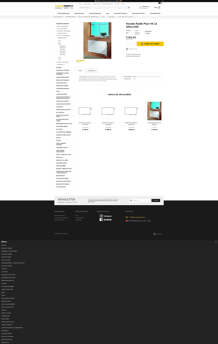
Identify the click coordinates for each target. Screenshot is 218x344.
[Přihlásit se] (141, 8)
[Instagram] (106, 216)
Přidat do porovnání (131, 49)
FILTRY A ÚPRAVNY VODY (63, 154)
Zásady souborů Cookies (59, 215)
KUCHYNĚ (59, 129)
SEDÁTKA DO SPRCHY (62, 101)
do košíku (150, 44)
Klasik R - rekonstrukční (63, 62)
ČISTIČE (58, 140)
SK (161, 3)
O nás (80, 4)
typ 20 (59, 42)
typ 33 (59, 59)
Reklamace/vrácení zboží (108, 4)
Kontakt (122, 4)
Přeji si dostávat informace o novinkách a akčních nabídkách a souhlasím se (103, 200)
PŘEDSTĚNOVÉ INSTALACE (64, 124)
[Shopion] (157, 234)
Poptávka (117, 4)
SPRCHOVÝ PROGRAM (62, 80)
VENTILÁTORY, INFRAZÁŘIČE (60, 151)
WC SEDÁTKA (60, 112)
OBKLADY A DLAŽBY (62, 160)
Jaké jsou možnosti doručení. (134, 56)
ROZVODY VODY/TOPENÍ (63, 181)
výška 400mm (63, 47)
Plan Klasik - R (61, 64)
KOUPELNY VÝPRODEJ (62, 70)
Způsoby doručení (96, 4)
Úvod (77, 215)
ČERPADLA (59, 157)
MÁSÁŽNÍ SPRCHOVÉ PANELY (62, 120)
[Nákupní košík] (159, 7)
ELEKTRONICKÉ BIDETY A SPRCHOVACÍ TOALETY (63, 97)
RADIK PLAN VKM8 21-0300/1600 (108, 124)
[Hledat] (128, 7)
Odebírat (156, 200)
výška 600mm (63, 51)
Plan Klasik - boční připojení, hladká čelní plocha (64, 32)
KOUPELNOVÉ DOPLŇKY (138, 13)
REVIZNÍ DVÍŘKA (61, 166)
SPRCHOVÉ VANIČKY (62, 86)
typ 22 (59, 57)
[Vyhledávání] (105, 7)
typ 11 (59, 40)
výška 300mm (63, 46)
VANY (107, 13)
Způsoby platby (87, 4)
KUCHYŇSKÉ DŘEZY (155, 13)
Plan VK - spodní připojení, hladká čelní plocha (64, 37)
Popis (80, 70)
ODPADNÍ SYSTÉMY (62, 147)
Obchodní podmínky (80, 217)
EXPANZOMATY (60, 176)
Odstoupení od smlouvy (59, 220)
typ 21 (59, 44)
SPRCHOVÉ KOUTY (79, 13)
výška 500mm (63, 49)
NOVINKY (59, 67)
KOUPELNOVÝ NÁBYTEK (120, 13)
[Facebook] (106, 219)
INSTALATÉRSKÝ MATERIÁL (61, 144)
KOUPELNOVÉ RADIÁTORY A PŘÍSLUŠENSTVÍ (64, 172)
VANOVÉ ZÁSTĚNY (61, 94)
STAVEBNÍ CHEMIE (61, 163)
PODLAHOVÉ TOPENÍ (62, 178)
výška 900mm (63, 54)
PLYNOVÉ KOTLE (61, 187)
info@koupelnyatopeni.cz (137, 217)
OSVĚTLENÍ (59, 107)
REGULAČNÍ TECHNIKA (62, 184)
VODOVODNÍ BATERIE (63, 13)
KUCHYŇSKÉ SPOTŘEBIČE (63, 132)
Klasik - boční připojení (63, 26)
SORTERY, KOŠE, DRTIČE (63, 135)
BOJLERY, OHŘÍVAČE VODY (64, 168)
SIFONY (58, 138)
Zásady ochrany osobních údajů (61, 217)
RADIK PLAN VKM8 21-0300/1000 (131, 124)
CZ (159, 3)
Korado (136, 30)
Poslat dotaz (92, 70)
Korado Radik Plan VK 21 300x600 (154, 124)
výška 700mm (63, 52)
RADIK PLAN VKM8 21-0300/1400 (85, 124)
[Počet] (131, 44)
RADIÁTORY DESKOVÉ (62, 23)
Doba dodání (78, 220)
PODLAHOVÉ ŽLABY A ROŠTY (62, 116)
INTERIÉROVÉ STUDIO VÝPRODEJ (62, 73)
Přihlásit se (145, 8)
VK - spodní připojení (62, 28)
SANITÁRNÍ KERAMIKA (95, 13)
